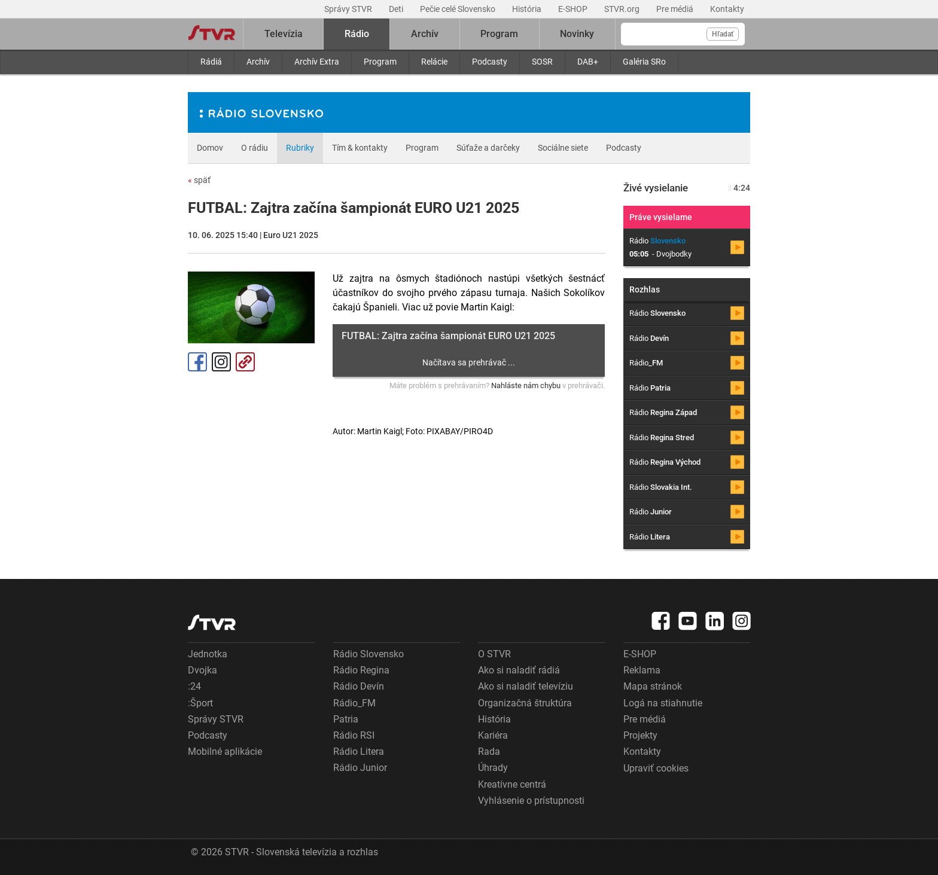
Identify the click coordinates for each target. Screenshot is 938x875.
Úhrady (493, 767)
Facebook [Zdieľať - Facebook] (197, 361)
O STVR (494, 654)
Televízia (283, 33)
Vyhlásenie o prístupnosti (531, 800)
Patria (345, 719)
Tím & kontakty (360, 148)
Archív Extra (316, 61)
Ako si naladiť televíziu (525, 686)
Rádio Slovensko (368, 654)
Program (380, 61)
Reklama (641, 670)
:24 (194, 686)
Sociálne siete (563, 148)
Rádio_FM (354, 703)
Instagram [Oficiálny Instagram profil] (221, 361)
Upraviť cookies (656, 768)
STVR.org (622, 9)
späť (199, 180)
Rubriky (300, 148)
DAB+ (587, 61)
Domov (210, 148)
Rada (489, 751)
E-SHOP (573, 9)
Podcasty (489, 61)
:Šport (200, 703)
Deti (397, 9)
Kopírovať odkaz (245, 361)
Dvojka (202, 670)
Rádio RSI (353, 735)
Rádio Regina (361, 670)
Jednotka (207, 654)
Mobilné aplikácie (225, 751)
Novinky (577, 33)
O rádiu (254, 148)
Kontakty (727, 9)
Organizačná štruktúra (525, 703)
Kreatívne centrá (512, 784)
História (527, 9)
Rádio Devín (358, 686)
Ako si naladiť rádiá (519, 670)
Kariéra (493, 735)
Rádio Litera (358, 751)
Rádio (357, 33)
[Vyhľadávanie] (683, 34)
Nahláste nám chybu (526, 385)
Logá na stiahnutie (662, 703)
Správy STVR (349, 9)
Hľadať (722, 34)
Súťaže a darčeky (488, 148)
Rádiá (211, 61)
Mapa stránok (652, 686)
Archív (258, 61)
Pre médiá (675, 9)
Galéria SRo (644, 61)
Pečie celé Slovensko (458, 9)
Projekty (640, 735)
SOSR (542, 61)
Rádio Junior (360, 767)
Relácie (434, 61)
